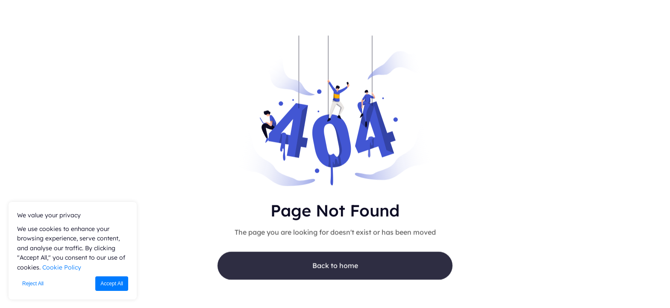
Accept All (111, 284)
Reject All (33, 284)
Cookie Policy (61, 267)
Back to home (335, 267)
